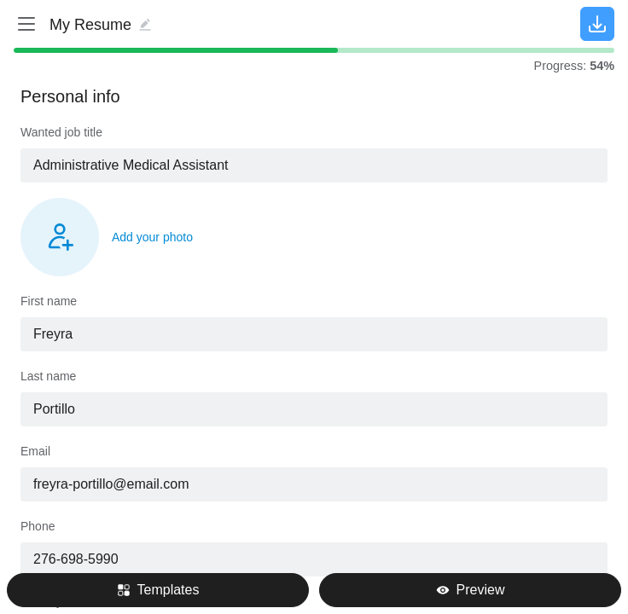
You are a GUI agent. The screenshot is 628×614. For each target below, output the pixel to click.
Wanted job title (61, 132)
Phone (37, 526)
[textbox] (314, 165)
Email (35, 451)
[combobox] (314, 165)
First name (48, 301)
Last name (48, 376)
